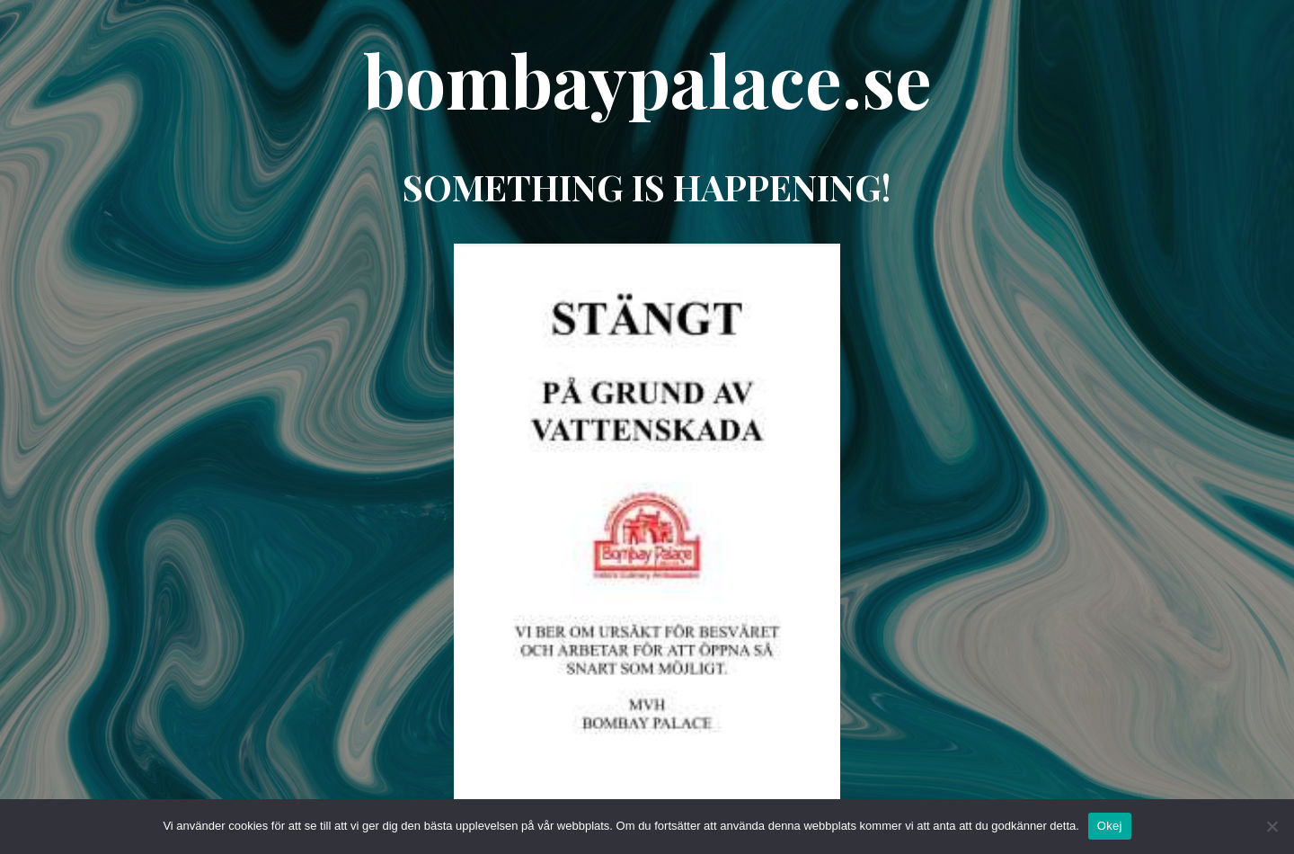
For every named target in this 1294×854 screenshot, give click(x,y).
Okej (1109, 825)
